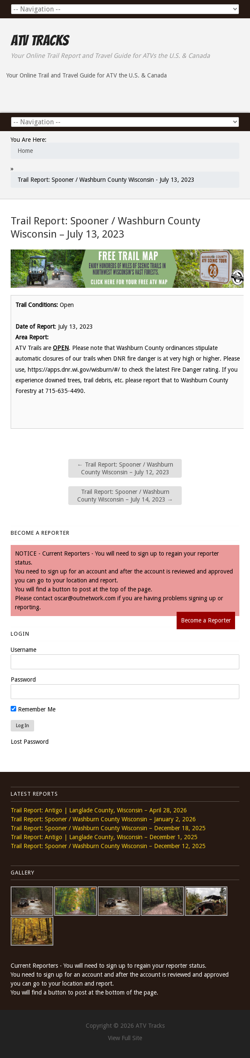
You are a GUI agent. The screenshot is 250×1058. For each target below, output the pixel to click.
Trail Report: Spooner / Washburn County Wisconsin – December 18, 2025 (108, 828)
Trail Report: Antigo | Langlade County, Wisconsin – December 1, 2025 (104, 837)
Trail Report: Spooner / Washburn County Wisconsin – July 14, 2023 (125, 495)
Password (23, 679)
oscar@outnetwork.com (85, 598)
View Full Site (125, 1038)
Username (23, 649)
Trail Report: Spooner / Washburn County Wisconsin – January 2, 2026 (103, 819)
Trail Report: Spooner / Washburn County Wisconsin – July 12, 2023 (125, 468)
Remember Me (33, 709)
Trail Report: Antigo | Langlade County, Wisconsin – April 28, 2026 (99, 810)
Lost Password (30, 741)
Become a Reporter (206, 620)
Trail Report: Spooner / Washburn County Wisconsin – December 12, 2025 (108, 846)
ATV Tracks (39, 40)
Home (25, 151)
